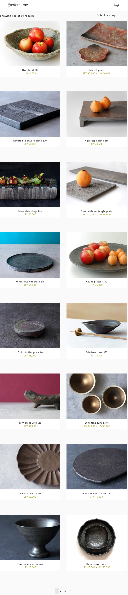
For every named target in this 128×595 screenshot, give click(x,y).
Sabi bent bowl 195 (97, 352)
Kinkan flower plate (30, 493)
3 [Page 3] (65, 591)
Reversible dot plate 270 (30, 282)
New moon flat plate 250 (96, 493)
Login (117, 5)
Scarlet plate (96, 70)
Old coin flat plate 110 (30, 352)
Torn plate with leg (30, 423)
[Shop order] (112, 15)
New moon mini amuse (30, 564)
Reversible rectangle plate (96, 211)
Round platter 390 (96, 282)
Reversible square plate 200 (30, 141)
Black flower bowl (97, 564)
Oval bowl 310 (30, 70)
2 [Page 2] (61, 591)
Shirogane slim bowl (97, 423)
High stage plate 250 (96, 141)
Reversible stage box (30, 211)
